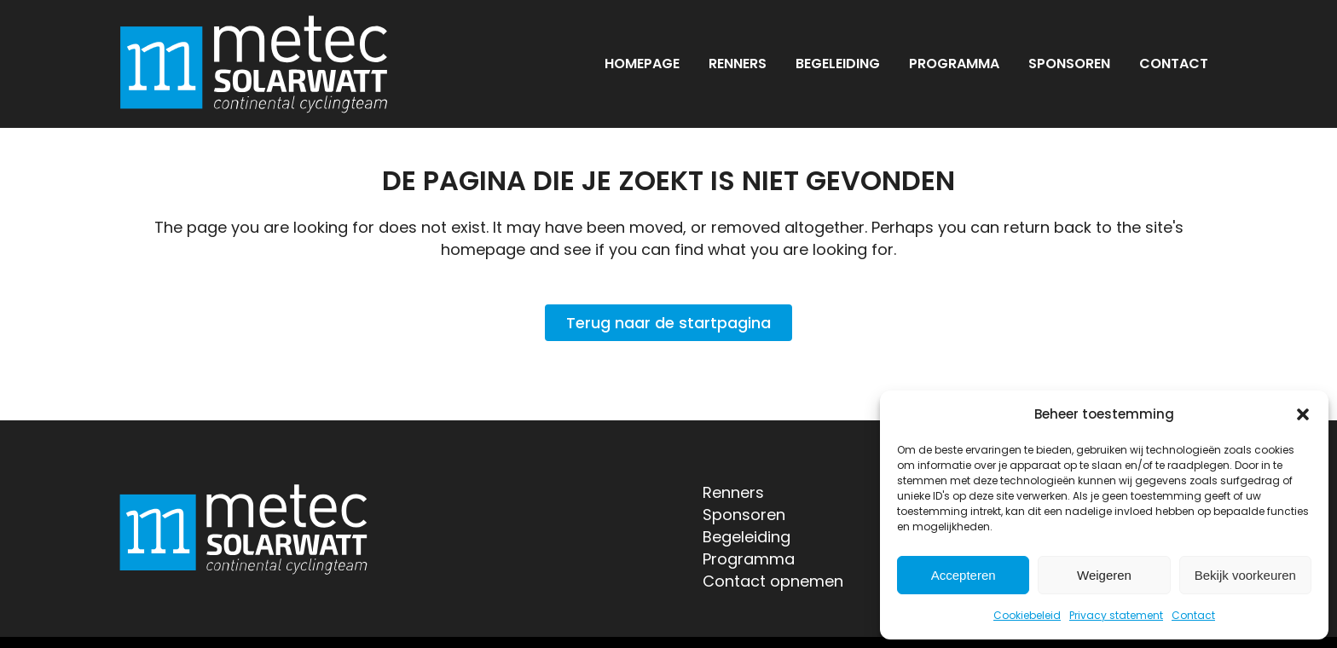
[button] (1302, 414)
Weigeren (1104, 575)
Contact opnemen (773, 581)
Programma (749, 559)
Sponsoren (744, 514)
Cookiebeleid (1027, 615)
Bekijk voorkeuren (1245, 575)
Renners (733, 492)
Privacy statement (1116, 615)
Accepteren (963, 575)
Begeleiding (746, 536)
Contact (1193, 615)
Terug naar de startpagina (668, 322)
